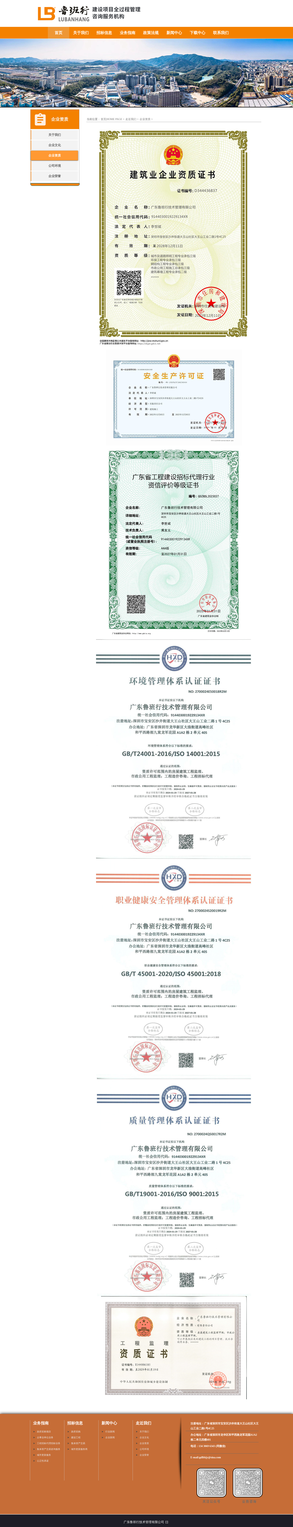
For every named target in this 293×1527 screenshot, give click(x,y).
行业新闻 (110, 1431)
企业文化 (54, 145)
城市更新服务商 (79, 1449)
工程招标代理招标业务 (48, 1443)
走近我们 (130, 119)
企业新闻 (110, 1437)
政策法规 (151, 33)
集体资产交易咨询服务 (48, 1449)
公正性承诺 (43, 1460)
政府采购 (75, 1431)
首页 (58, 33)
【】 (167, 1522)
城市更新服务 (44, 1455)
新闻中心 (174, 33)
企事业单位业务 (45, 1437)
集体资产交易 (78, 1443)
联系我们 (221, 33)
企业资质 (54, 155)
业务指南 (127, 33)
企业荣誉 (54, 176)
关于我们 (81, 33)
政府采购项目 (44, 1431)
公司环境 (54, 165)
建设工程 (75, 1437)
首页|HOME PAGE (111, 119)
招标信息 (104, 33)
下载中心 (197, 33)
